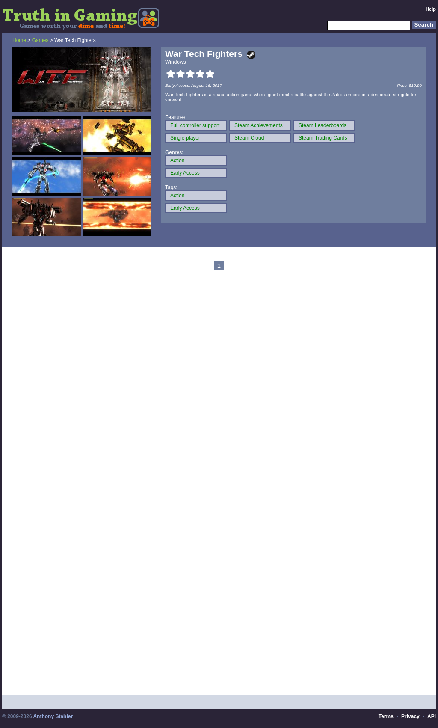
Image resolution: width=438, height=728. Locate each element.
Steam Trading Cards (323, 138)
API (431, 716)
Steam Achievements (258, 125)
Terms (386, 716)
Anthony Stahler (53, 716)
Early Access (185, 173)
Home (19, 40)
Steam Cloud (249, 138)
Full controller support (194, 125)
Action (177, 160)
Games (40, 40)
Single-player (185, 138)
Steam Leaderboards (322, 125)
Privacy (410, 716)
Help (431, 9)
